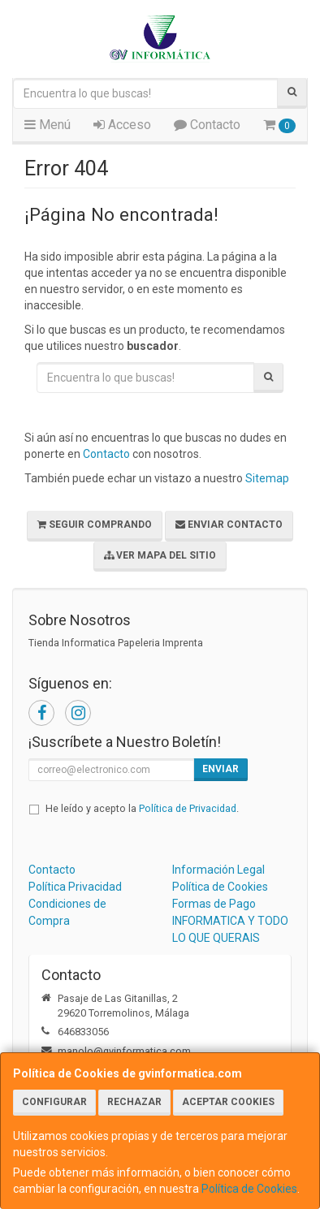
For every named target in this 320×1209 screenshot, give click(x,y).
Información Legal (218, 869)
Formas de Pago (214, 903)
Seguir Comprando (94, 524)
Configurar (54, 1102)
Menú (47, 124)
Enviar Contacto (229, 524)
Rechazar (134, 1102)
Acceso (122, 124)
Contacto (207, 124)
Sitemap (267, 478)
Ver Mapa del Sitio (160, 555)
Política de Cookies (249, 1188)
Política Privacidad (75, 886)
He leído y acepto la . (142, 808)
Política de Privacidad (187, 808)
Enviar (220, 769)
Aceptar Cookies (228, 1102)
